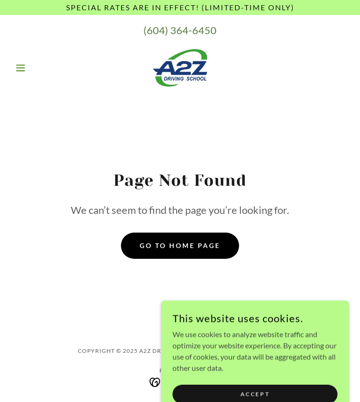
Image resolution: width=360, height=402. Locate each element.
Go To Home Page (180, 245)
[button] (36, 67)
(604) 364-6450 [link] (180, 30)
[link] (180, 68)
